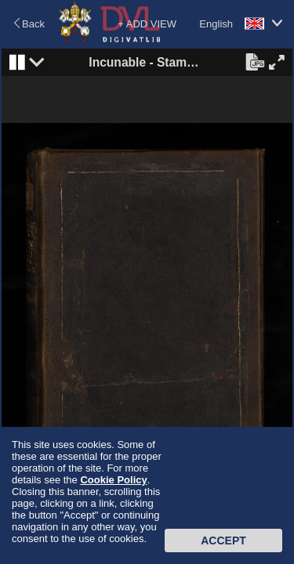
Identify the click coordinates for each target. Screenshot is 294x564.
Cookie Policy (113, 480)
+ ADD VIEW (147, 24)
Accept (223, 540)
